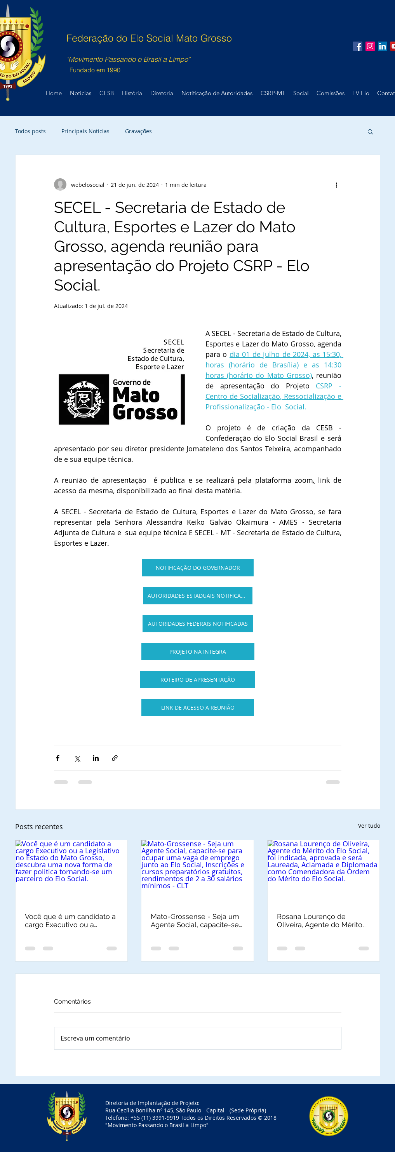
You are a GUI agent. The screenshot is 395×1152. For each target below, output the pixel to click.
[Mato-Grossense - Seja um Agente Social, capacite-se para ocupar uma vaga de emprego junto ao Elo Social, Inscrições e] (197, 871)
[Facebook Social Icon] (357, 46)
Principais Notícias (85, 131)
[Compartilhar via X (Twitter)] (76, 758)
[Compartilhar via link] (114, 758)
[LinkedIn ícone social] (382, 46)
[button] (370, 131)
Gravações (138, 131)
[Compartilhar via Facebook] (57, 758)
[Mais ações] (336, 184)
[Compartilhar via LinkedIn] (95, 758)
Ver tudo (369, 825)
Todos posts (30, 131)
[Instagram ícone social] (370, 46)
